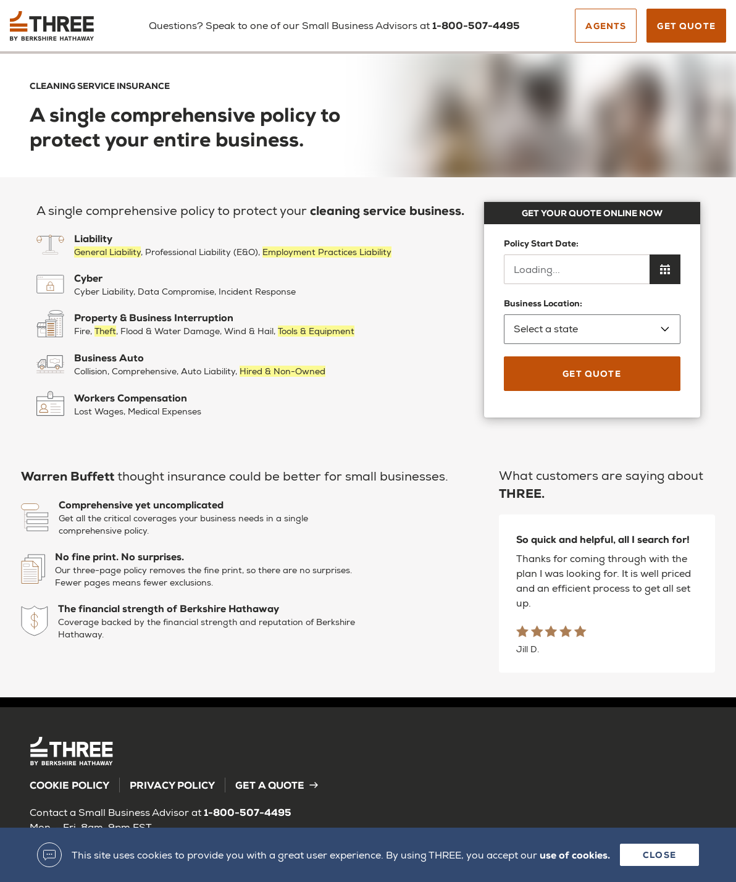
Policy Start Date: (541, 243)
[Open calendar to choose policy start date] (665, 269)
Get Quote (686, 26)
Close (659, 854)
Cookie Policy (69, 785)
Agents (605, 26)
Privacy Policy (172, 785)
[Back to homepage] (63, 30)
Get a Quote (277, 785)
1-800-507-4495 (247, 812)
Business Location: (592, 320)
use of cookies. (575, 854)
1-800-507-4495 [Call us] (476, 25)
